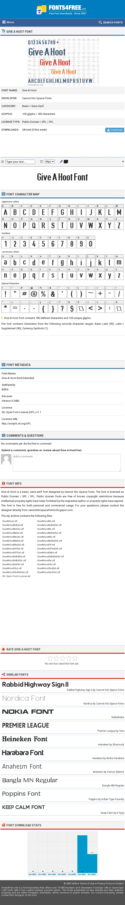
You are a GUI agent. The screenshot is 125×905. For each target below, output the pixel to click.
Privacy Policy (105, 883)
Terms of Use (87, 883)
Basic (25, 106)
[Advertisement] (62, 146)
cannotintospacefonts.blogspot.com (50, 510)
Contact (119, 883)
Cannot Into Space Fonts (37, 98)
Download (114, 130)
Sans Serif (38, 106)
